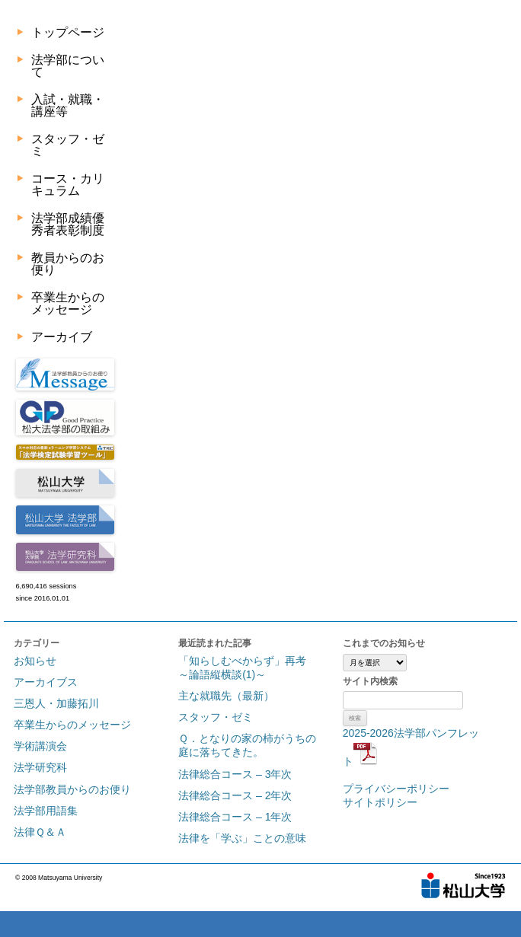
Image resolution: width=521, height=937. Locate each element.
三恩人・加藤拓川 (56, 703)
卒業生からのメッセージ (67, 303)
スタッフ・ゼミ (67, 145)
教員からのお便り (67, 263)
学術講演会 (40, 746)
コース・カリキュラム (67, 184)
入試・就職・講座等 (67, 105)
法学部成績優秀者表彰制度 (67, 224)
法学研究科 (40, 767)
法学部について (67, 65)
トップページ (67, 32)
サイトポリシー (380, 802)
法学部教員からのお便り (72, 789)
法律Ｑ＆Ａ (40, 832)
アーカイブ (61, 336)
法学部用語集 (46, 811)
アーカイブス (46, 682)
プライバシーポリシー (396, 788)
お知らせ (35, 661)
